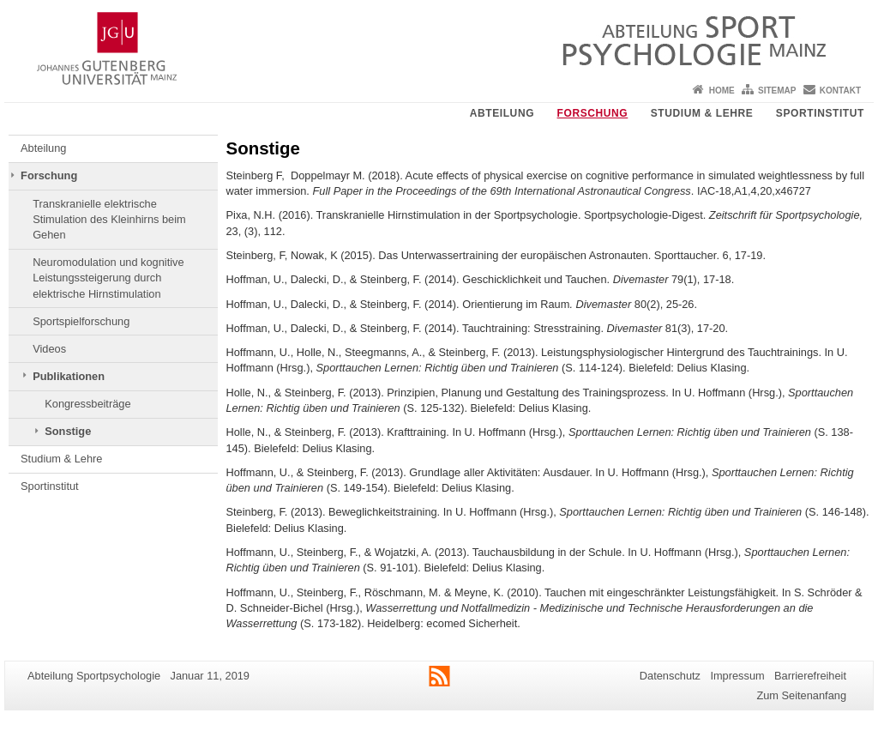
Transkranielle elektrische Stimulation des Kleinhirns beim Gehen (109, 219)
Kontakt (840, 90)
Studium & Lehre (702, 113)
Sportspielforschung (81, 321)
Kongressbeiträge (87, 403)
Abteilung (502, 113)
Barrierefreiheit (810, 675)
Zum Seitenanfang (801, 695)
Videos (49, 348)
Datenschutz (670, 675)
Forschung (592, 113)
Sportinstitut (820, 113)
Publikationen (69, 376)
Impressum (737, 675)
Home (722, 90)
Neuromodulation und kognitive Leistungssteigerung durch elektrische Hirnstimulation (108, 278)
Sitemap (777, 90)
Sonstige (68, 431)
